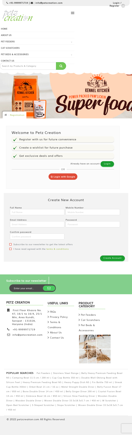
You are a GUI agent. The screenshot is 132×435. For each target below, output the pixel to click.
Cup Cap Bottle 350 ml (65, 377)
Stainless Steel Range (66, 373)
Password (93, 222)
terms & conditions (57, 248)
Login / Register (117, 4)
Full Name (37, 210)
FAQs (53, 311)
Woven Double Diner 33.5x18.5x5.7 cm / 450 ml (71, 400)
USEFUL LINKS (58, 303)
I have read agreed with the (39, 248)
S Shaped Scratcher (43, 405)
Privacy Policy (59, 316)
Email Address (37, 222)
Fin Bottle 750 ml (102, 382)
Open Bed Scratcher (17, 405)
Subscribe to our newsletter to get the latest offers (41, 244)
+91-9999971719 (18, 2)
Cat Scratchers (10, 47)
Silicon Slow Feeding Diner (79, 395)
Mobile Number (93, 210)
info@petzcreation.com (49, 2)
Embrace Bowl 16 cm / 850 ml (43, 395)
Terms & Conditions (54, 325)
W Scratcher (109, 400)
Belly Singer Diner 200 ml (80, 391)
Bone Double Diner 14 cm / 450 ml (43, 391)
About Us (6, 35)
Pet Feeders (8, 41)
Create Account (112, 257)
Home (4, 28)
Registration (17, 114)
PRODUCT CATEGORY (87, 305)
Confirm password (37, 235)
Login (107, 163)
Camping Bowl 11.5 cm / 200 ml (30, 377)
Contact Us (7, 60)
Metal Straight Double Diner (77, 386)
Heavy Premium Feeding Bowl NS (42, 382)
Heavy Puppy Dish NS (76, 382)
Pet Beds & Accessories (15, 54)
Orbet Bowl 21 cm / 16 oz (44, 386)
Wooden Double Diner (28, 400)
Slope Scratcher (66, 405)
